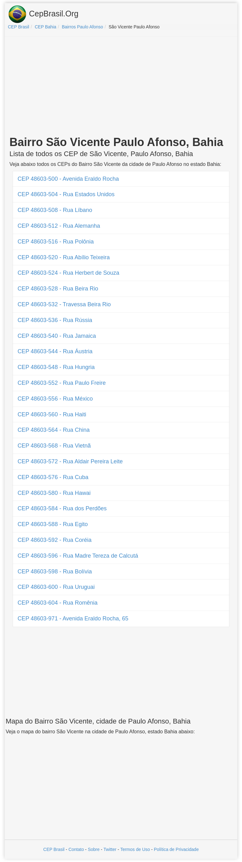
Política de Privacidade (176, 849)
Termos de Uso (135, 849)
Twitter (109, 849)
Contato (76, 849)
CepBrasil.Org (43, 14)
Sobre (94, 849)
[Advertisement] (121, 87)
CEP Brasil (53, 849)
